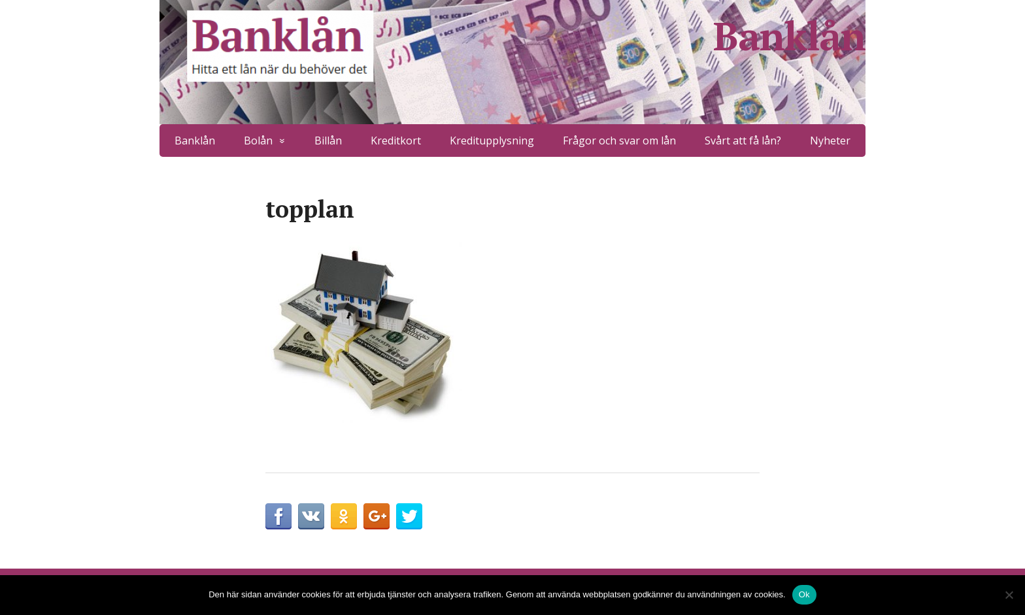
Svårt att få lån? (743, 140)
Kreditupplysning (492, 140)
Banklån (789, 36)
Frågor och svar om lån (619, 140)
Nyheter (830, 140)
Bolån (258, 140)
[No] (1008, 594)
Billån (328, 140)
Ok (804, 594)
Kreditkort (396, 140)
